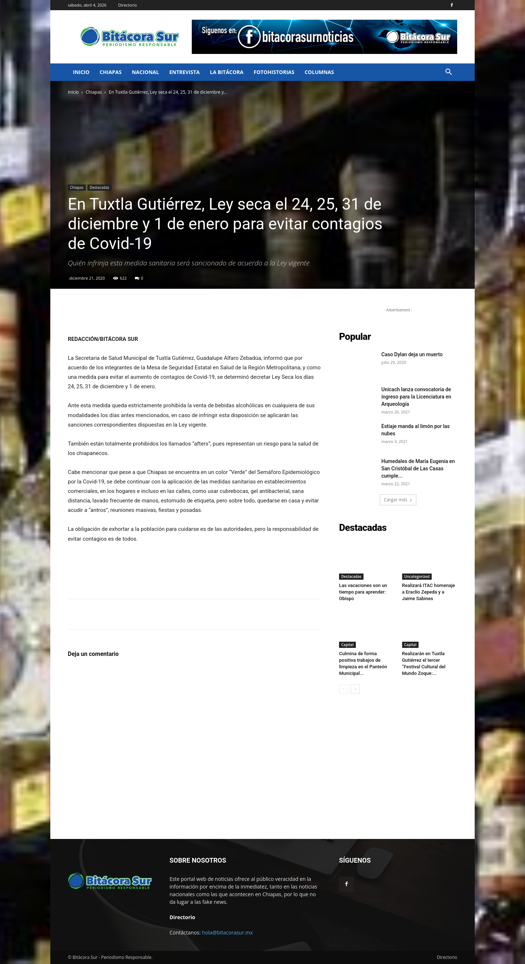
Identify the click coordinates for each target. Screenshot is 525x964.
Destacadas (99, 187)
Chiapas (110, 72)
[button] (448, 72)
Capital (347, 644)
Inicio (81, 72)
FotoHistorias (274, 72)
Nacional (145, 72)
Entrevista (184, 72)
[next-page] (355, 688)
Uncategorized (417, 576)
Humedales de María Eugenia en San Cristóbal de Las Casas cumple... (418, 468)
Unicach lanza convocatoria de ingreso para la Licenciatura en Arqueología (416, 396)
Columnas (319, 72)
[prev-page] (343, 688)
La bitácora (227, 72)
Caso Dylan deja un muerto (412, 354)
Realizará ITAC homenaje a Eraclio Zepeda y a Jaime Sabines (428, 592)
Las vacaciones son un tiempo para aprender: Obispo (363, 592)
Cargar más (398, 500)
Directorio (127, 5)
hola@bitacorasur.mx (227, 932)
